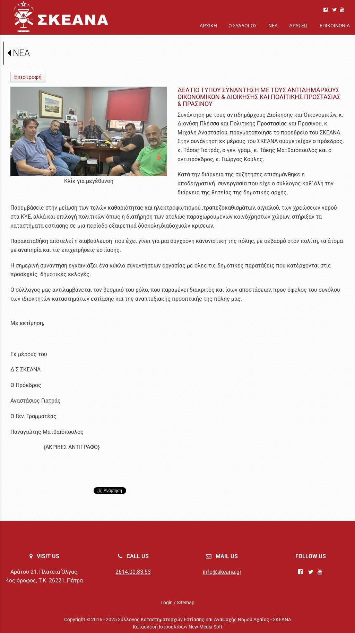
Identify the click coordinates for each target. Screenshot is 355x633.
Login (167, 602)
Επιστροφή (28, 77)
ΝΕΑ (21, 53)
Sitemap (185, 602)
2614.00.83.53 (133, 572)
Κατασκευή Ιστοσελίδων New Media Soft (178, 627)
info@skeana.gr (222, 572)
